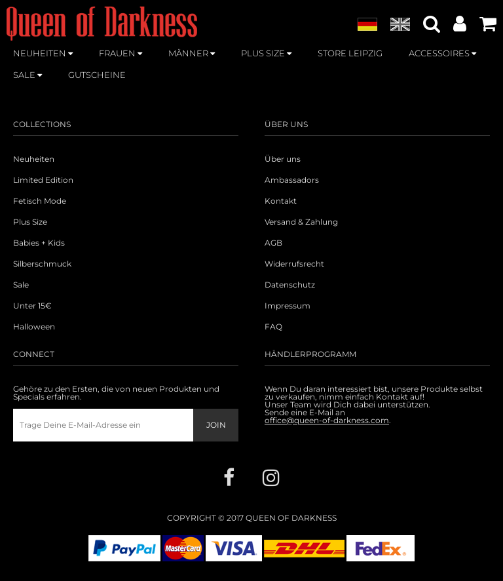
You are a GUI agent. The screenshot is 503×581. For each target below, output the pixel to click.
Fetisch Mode (39, 201)
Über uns (283, 159)
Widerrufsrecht (294, 264)
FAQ (273, 327)
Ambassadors (292, 180)
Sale (21, 285)
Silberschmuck (42, 264)
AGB (273, 243)
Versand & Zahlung (301, 222)
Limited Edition (43, 180)
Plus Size (30, 222)
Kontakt (281, 201)
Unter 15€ (32, 306)
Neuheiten (33, 159)
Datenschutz (290, 285)
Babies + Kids (39, 243)
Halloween (34, 327)
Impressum (287, 306)
